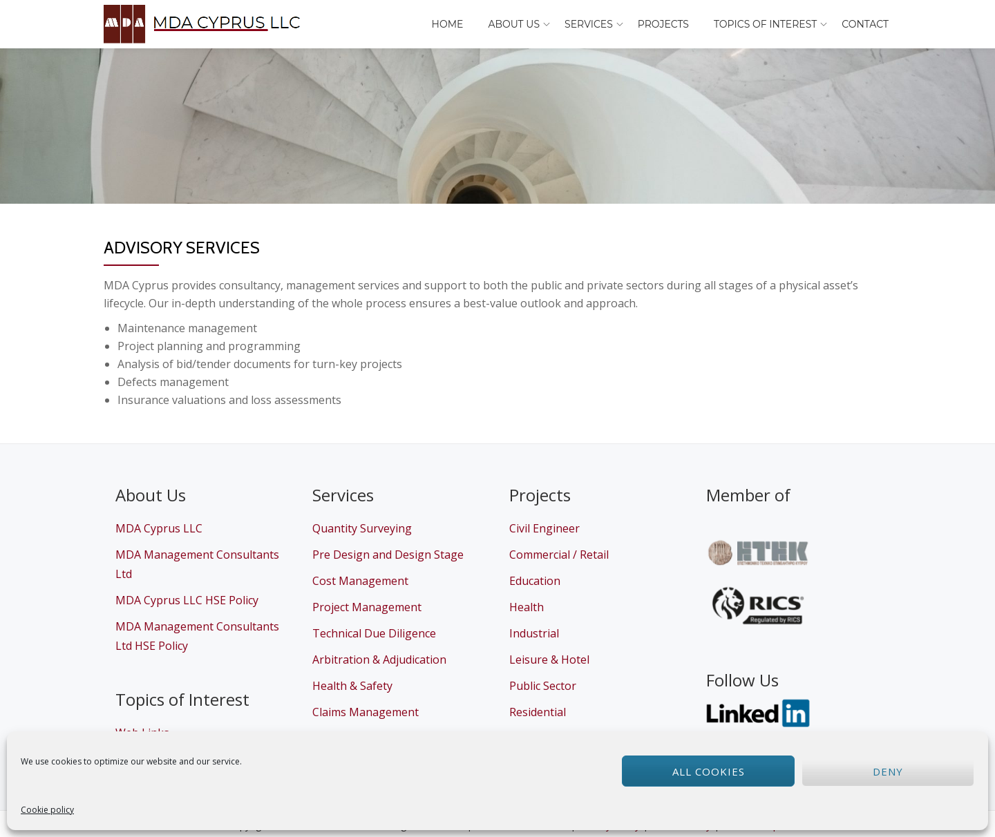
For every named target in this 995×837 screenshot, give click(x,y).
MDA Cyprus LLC (158, 528)
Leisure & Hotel (549, 659)
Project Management (366, 607)
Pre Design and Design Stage (388, 554)
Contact (865, 24)
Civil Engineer (544, 528)
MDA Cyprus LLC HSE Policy (186, 600)
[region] (497, 126)
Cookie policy (47, 810)
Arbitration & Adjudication (379, 659)
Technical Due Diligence (374, 633)
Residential (537, 712)
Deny (888, 771)
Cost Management (360, 580)
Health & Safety (352, 685)
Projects (663, 24)
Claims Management (365, 712)
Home (448, 24)
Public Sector (542, 685)
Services (589, 24)
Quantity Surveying (362, 528)
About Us (514, 24)
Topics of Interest (765, 24)
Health (526, 607)
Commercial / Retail (559, 554)
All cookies (708, 771)
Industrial (534, 633)
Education (534, 580)
